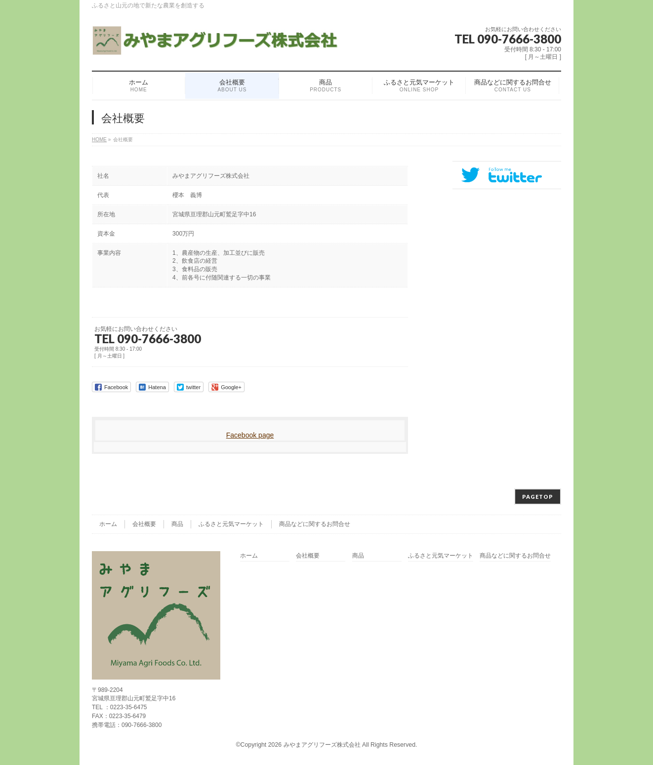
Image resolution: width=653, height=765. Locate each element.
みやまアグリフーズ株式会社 (322, 744)
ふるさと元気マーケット (231, 524)
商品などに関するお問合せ (314, 524)
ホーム (108, 524)
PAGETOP (537, 496)
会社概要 (144, 524)
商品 (177, 524)
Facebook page (250, 435)
